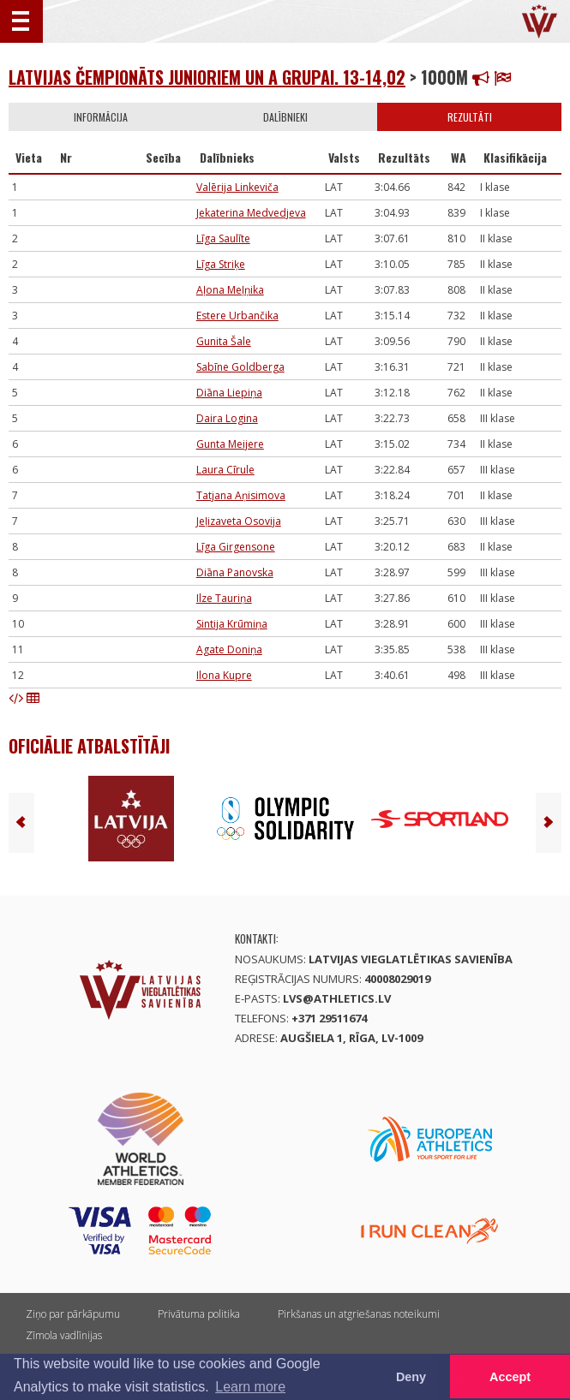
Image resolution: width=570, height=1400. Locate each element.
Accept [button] (510, 1377)
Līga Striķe (220, 264)
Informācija (101, 117)
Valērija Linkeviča (237, 187)
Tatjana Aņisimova (240, 495)
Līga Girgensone (235, 546)
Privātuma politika (199, 1314)
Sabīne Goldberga (240, 367)
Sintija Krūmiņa (231, 624)
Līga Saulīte (223, 238)
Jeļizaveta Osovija (238, 521)
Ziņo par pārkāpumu (73, 1314)
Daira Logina (227, 418)
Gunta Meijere (230, 444)
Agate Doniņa (229, 649)
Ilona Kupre (224, 675)
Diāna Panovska (234, 572)
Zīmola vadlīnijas (64, 1335)
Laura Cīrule (225, 469)
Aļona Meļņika (230, 290)
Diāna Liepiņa (229, 392)
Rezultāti (469, 117)
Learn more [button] (250, 1386)
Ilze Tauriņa (224, 598)
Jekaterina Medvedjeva (251, 213)
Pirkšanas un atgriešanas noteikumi (359, 1314)
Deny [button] (411, 1377)
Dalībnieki (285, 117)
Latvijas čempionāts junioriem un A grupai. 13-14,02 (207, 77)
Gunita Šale (223, 341)
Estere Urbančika (237, 315)
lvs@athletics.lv (337, 998)
